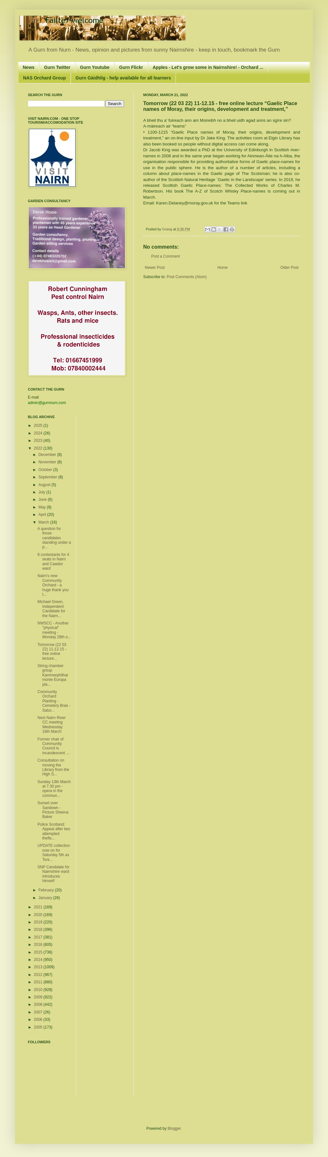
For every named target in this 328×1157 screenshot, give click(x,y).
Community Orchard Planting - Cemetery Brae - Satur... (53, 701)
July (42, 492)
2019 (39, 922)
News (29, 67)
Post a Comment (165, 256)
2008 (39, 1004)
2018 (39, 929)
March (44, 522)
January (45, 898)
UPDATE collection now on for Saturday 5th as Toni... (53, 852)
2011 (39, 982)
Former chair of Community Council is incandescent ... (53, 746)
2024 (39, 433)
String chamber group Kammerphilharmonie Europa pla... (52, 675)
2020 (39, 915)
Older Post (289, 267)
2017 (39, 937)
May (42, 507)
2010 (39, 990)
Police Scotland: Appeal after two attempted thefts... (53, 831)
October (45, 469)
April (42, 514)
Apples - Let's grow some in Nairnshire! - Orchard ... (208, 67)
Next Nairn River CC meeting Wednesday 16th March (51, 724)
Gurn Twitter (57, 67)
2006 (39, 1019)
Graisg (167, 229)
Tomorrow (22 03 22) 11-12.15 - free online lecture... (51, 651)
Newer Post (155, 267)
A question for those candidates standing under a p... (54, 538)
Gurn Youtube (95, 67)
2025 (39, 425)
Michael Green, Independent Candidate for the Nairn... (51, 608)
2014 (39, 959)
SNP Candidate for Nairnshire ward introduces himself (53, 874)
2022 (39, 448)
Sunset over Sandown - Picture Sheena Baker (53, 810)
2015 (39, 952)
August (45, 485)
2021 (39, 907)
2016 (39, 944)
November (47, 462)
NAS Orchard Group (44, 77)
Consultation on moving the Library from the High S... (53, 767)
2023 (39, 440)
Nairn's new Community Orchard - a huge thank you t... (53, 585)
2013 (39, 967)
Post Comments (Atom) (187, 277)
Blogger (174, 1128)
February (46, 890)
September (48, 477)
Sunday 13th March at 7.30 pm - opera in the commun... (54, 789)
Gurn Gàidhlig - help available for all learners (123, 77)
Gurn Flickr (131, 67)
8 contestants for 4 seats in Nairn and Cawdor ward (53, 561)
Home (222, 267)
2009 (39, 997)
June (43, 499)
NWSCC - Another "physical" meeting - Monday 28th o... (54, 630)
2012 (39, 974)
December (47, 454)
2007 (39, 1012)
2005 (39, 1027)
